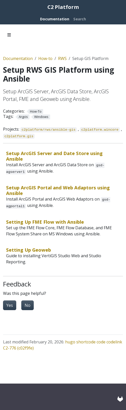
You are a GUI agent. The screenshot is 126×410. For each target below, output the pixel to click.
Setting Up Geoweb (28, 250)
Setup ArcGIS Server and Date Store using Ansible (54, 156)
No (27, 305)
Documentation (18, 58)
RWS (62, 58)
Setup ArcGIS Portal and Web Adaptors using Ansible (58, 190)
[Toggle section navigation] (9, 35)
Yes (9, 305)
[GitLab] (120, 399)
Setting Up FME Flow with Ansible (45, 222)
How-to (45, 58)
